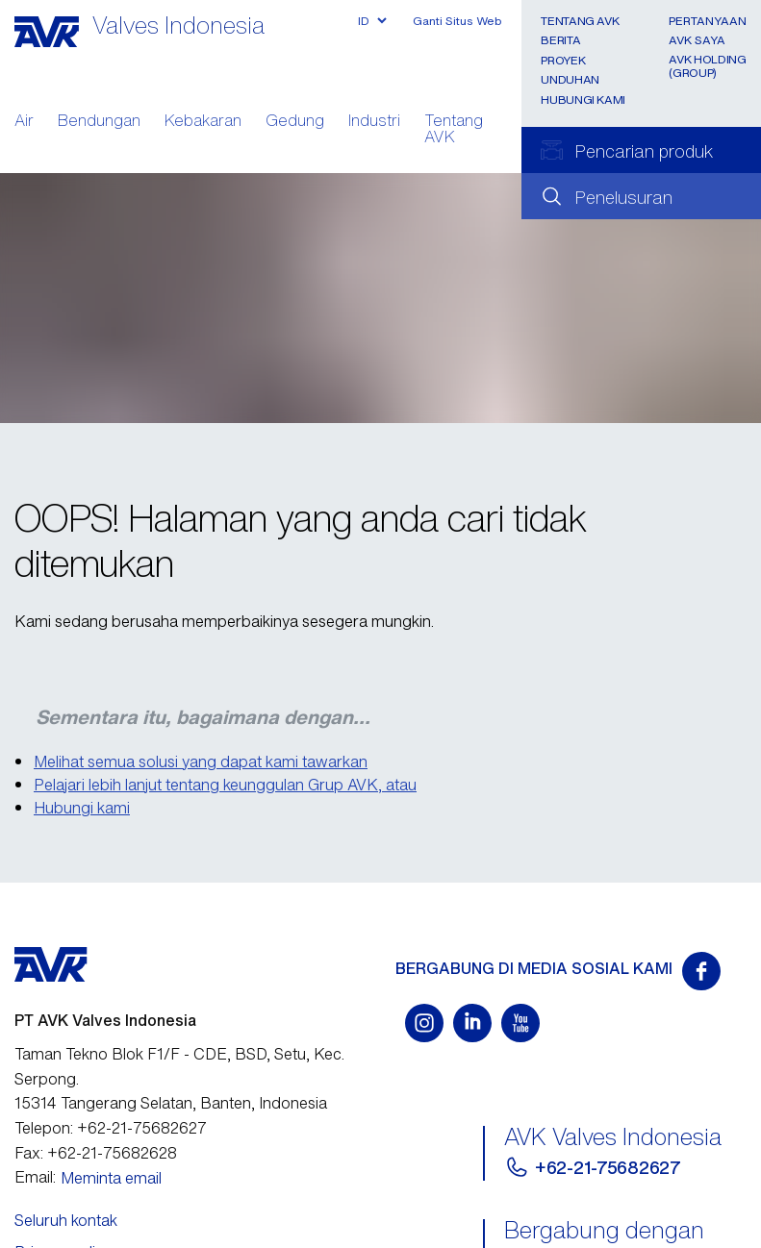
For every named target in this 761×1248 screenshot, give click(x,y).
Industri (374, 122)
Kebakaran (203, 122)
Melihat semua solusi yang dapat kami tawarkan (201, 761)
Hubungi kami (82, 807)
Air (24, 122)
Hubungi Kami (583, 99)
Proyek (563, 60)
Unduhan (569, 79)
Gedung (295, 122)
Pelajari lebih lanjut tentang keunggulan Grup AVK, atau (225, 784)
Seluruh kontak (65, 1220)
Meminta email (111, 1177)
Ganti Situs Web (457, 20)
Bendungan (99, 122)
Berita (560, 40)
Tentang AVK (453, 130)
